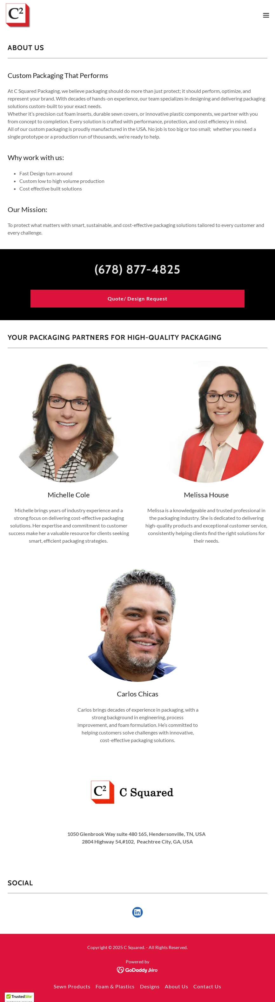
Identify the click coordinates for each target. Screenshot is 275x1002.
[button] (266, 15)
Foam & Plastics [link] (115, 986)
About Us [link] (176, 986)
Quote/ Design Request (137, 298)
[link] (17, 15)
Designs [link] (150, 986)
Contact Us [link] (207, 986)
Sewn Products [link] (72, 986)
